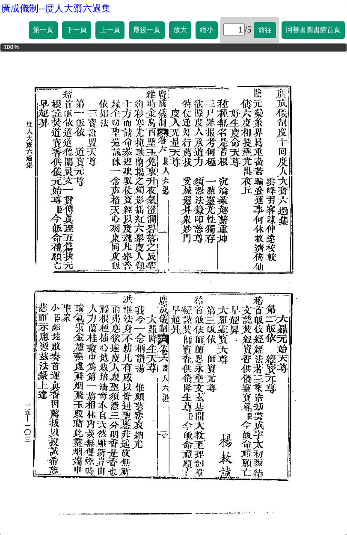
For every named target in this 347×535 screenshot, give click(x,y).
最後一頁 (146, 29)
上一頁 (110, 29)
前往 (265, 30)
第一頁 (43, 29)
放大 (180, 29)
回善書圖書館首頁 (313, 29)
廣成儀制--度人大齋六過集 (56, 8)
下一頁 (76, 29)
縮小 (207, 29)
